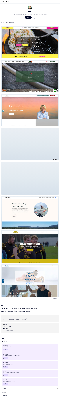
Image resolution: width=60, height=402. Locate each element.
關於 (7, 22)
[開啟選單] (58, 2)
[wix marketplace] (5, 2)
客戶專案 (2, 22)
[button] (30, 42)
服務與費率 (11, 22)
